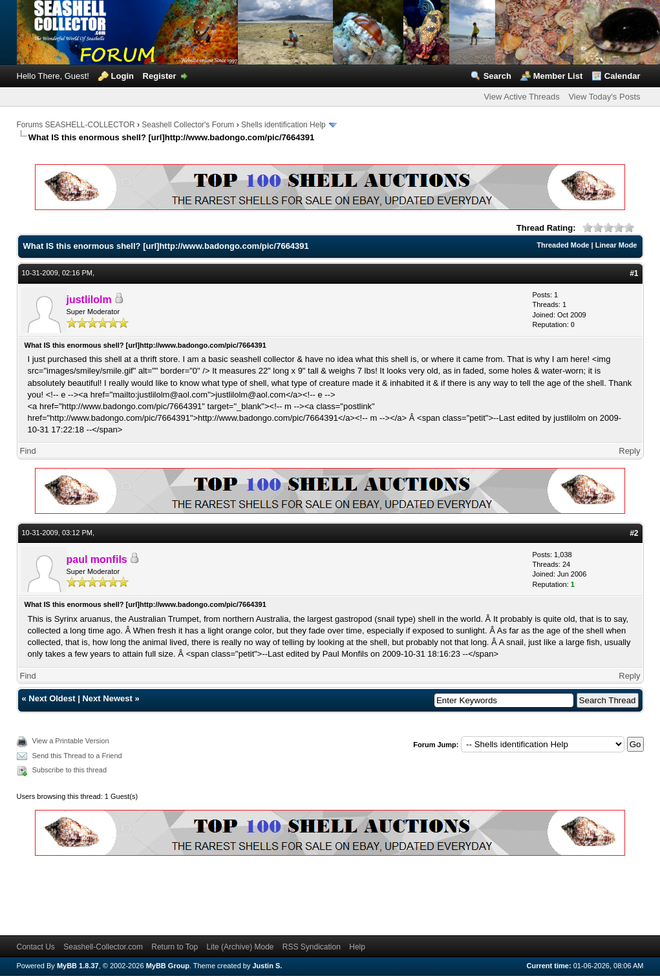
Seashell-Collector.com (103, 946)
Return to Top (174, 946)
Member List (558, 76)
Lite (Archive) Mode (239, 946)
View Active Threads (521, 96)
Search (497, 76)
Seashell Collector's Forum (188, 124)
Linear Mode (616, 245)
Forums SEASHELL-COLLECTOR (76, 124)
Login (122, 76)
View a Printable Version (70, 741)
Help (357, 946)
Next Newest (107, 698)
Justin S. (267, 966)
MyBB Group (167, 966)
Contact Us (36, 946)
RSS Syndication (311, 946)
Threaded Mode (563, 245)
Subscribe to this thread (69, 770)
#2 (634, 533)
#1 (634, 273)
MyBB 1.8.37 (78, 966)
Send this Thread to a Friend (77, 755)
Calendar (622, 76)
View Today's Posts (604, 96)
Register (159, 76)
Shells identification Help (283, 124)
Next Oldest (51, 698)
